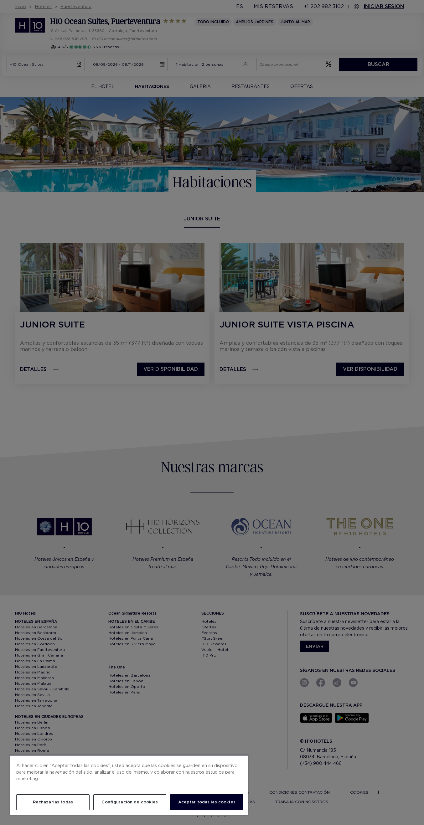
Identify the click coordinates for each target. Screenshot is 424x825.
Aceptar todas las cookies (206, 802)
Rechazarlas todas (53, 802)
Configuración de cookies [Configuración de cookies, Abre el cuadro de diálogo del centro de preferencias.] (129, 802)
